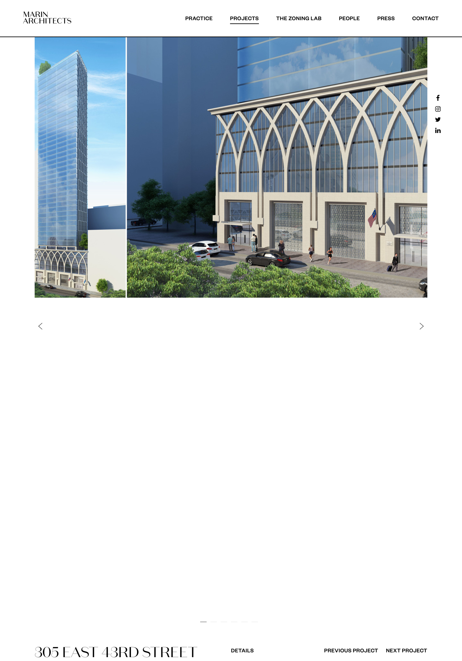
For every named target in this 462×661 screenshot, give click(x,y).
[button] (136, 326)
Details (242, 650)
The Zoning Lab (299, 18)
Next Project (406, 650)
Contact (425, 18)
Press (386, 18)
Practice (199, 18)
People (349, 18)
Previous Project (351, 650)
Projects (244, 18)
